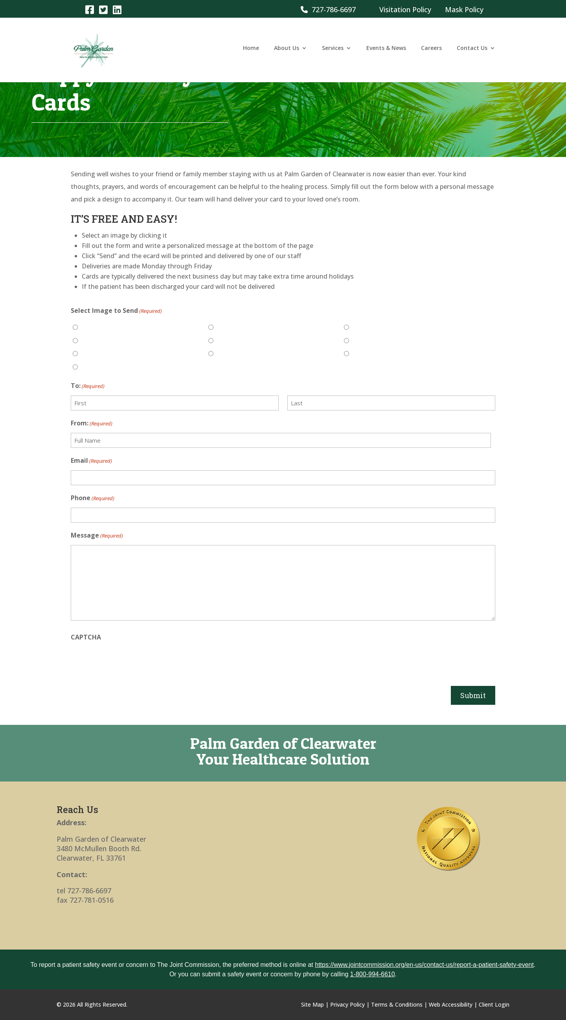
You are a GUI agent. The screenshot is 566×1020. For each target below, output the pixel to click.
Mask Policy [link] (464, 9)
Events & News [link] (386, 52)
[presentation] (130, 662)
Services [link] (333, 52)
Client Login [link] (494, 1004)
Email (91, 461)
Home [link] (251, 52)
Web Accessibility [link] (450, 1004)
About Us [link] (286, 52)
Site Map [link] (312, 1004)
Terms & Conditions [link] (397, 1004)
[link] (89, 9)
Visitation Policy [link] (405, 9)
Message (97, 535)
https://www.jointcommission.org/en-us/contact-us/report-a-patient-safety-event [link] (424, 964)
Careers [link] (431, 52)
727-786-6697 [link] (328, 9)
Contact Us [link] (472, 52)
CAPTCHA (86, 637)
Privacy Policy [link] (347, 1004)
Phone (92, 498)
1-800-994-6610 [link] (372, 974)
